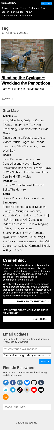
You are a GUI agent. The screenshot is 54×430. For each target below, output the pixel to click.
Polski (18, 215)
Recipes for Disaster (30, 168)
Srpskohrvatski (12, 232)
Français (8, 211)
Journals (16, 137)
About (28, 12)
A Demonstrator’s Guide (33, 129)
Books (4, 8)
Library (14, 8)
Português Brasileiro (27, 211)
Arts (5, 120)
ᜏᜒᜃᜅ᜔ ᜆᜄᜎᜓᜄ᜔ (12, 250)
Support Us (46, 3)
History (17, 124)
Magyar (43, 224)
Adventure (15, 120)
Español (18, 207)
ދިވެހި (14, 245)
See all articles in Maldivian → (18, 15)
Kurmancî (35, 245)
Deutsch (40, 207)
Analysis (28, 120)
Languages (17, 12)
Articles (8, 116)
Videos (7, 142)
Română (38, 232)
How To (27, 124)
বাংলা (13, 237)
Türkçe (7, 228)
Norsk (46, 245)
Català (7, 245)
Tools (23, 8)
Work (28, 163)
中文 (28, 219)
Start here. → (41, 319)
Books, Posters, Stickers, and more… (25, 198)
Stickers (39, 137)
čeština (20, 224)
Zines (6, 137)
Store (44, 8)
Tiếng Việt (43, 241)
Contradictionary (13, 163)
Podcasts (34, 8)
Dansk (32, 237)
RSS (15, 116)
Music (16, 142)
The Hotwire (18, 189)
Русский (8, 215)
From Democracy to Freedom (21, 159)
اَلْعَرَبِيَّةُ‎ (6, 237)
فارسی (16, 228)
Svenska (22, 237)
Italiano (29, 207)
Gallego (23, 245)
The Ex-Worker (12, 185)
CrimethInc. (8, 2)
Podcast (8, 181)
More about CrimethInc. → (33, 301)
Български (17, 219)
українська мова (25, 241)
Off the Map (23, 176)
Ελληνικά (30, 215)
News (37, 124)
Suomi (41, 215)
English (7, 207)
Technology (10, 129)
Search (5, 12)
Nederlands (27, 228)
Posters (28, 137)
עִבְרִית (41, 237)
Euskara (32, 224)
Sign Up (45, 361)
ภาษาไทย (8, 241)
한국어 (27, 232)
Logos (25, 142)
